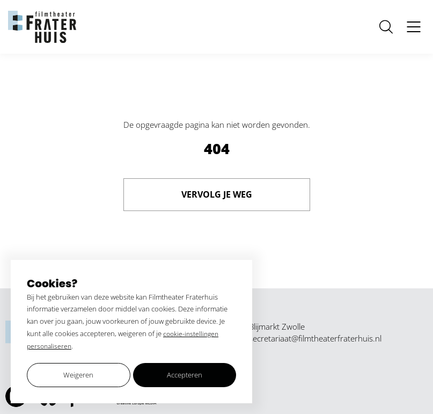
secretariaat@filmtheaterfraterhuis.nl (315, 338)
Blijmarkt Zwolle (277, 326)
